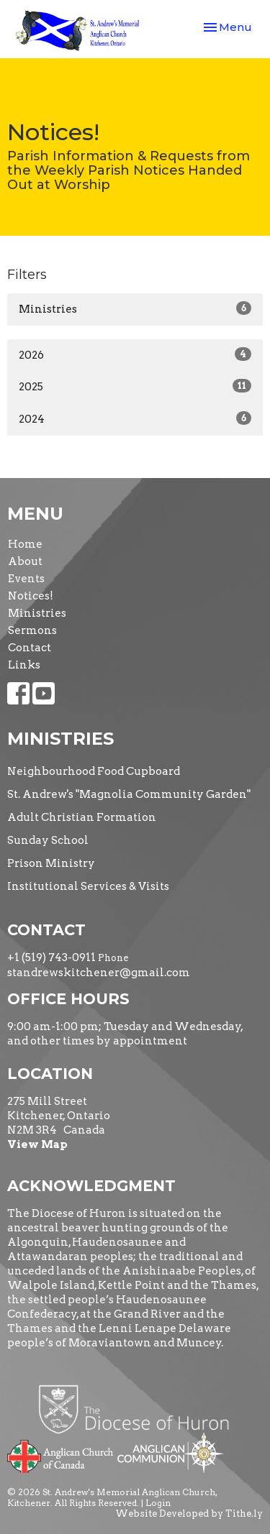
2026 (135, 354)
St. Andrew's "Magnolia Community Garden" (129, 794)
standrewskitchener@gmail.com (98, 972)
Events (26, 578)
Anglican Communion (170, 1452)
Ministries (135, 308)
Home (25, 544)
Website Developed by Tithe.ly (189, 1513)
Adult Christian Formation (81, 817)
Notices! (30, 595)
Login (158, 1502)
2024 (135, 418)
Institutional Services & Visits (88, 886)
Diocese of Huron (139, 1409)
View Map (37, 1144)
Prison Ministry (51, 863)
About (25, 561)
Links (24, 664)
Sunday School (48, 840)
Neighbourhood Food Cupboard (93, 771)
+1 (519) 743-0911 (51, 957)
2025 (135, 386)
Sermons (32, 630)
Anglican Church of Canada (60, 1455)
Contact (29, 647)
